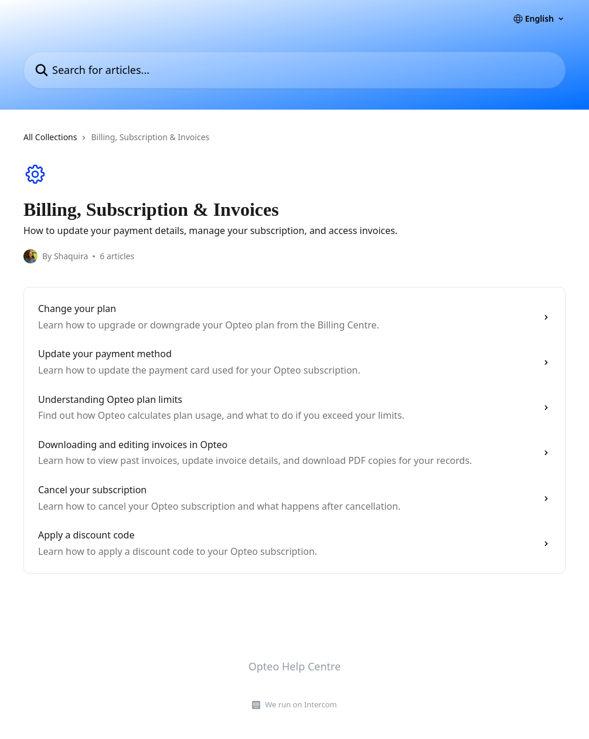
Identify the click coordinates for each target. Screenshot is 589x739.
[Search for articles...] (294, 70)
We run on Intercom (300, 704)
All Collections (50, 137)
